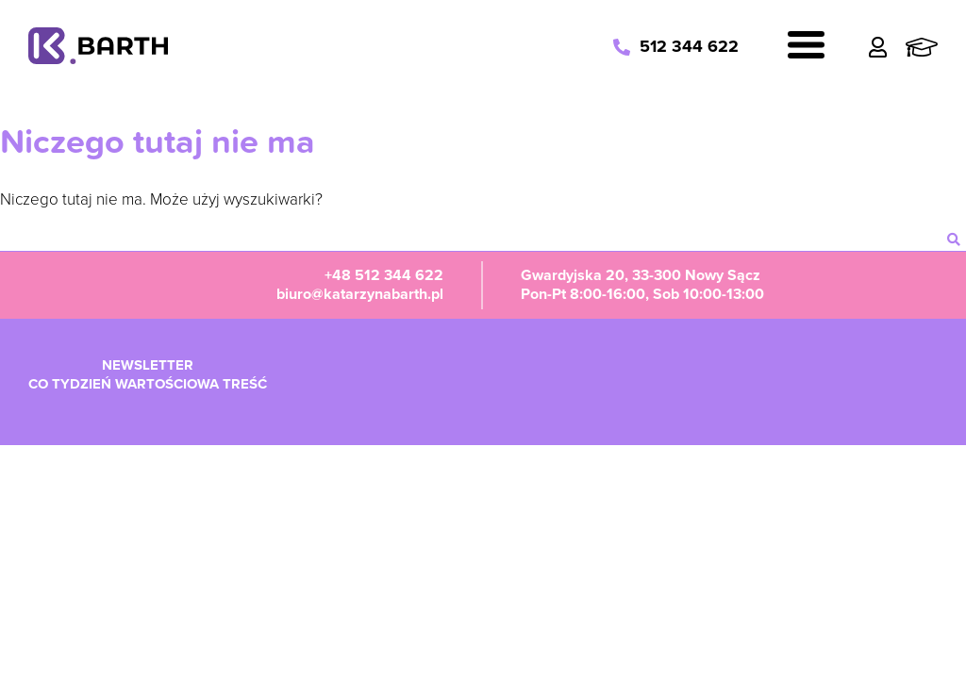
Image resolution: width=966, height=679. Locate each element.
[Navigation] (806, 47)
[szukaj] (953, 239)
